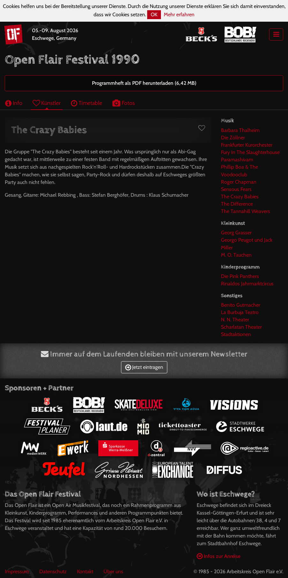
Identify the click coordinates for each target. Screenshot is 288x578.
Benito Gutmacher (240, 305)
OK (154, 14)
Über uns (113, 571)
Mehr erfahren (179, 14)
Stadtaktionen (236, 334)
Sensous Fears (236, 189)
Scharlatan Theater (241, 327)
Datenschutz (53, 571)
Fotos (123, 102)
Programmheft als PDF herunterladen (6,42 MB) (144, 83)
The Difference (237, 204)
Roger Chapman (238, 182)
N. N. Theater (235, 320)
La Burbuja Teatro (240, 312)
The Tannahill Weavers (245, 211)
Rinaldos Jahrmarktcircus (247, 284)
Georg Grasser (236, 233)
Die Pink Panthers (240, 276)
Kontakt (85, 571)
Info (13, 102)
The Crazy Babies (240, 197)
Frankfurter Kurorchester (246, 145)
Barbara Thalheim (240, 130)
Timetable (86, 102)
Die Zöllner (233, 138)
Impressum (17, 571)
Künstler (47, 102)
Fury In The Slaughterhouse (250, 152)
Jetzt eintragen (144, 367)
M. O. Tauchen (236, 255)
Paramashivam (237, 160)
